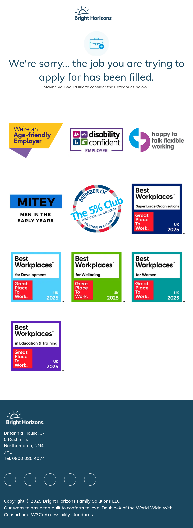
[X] (50, 479)
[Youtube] (70, 479)
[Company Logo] (93, 13)
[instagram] (90, 479)
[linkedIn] (30, 479)
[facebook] (10, 479)
